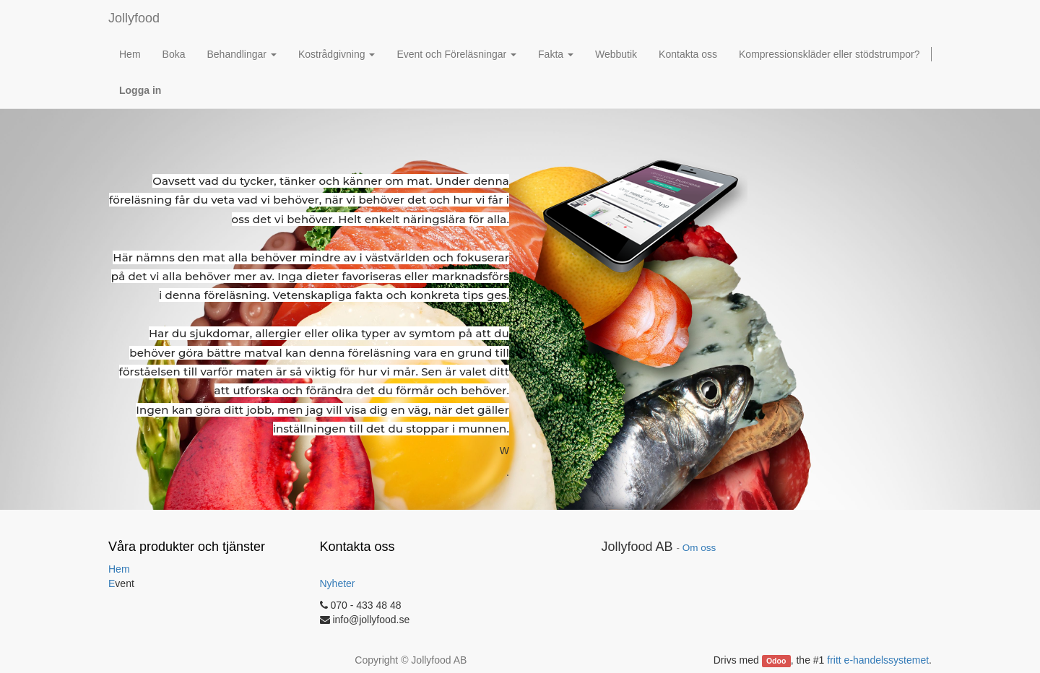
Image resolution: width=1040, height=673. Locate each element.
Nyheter (337, 583)
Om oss (699, 547)
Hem (119, 569)
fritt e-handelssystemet (878, 660)
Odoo (776, 660)
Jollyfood (134, 18)
